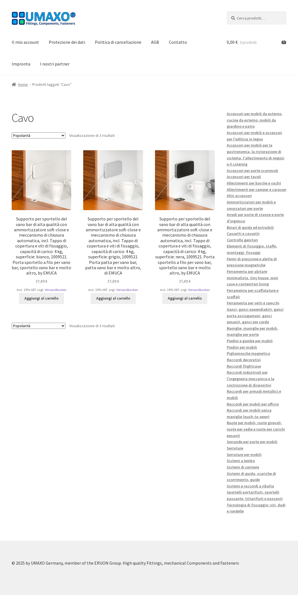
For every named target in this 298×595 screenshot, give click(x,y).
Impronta (21, 64)
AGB (155, 42)
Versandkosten (56, 290)
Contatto (178, 42)
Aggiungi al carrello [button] (41, 298)
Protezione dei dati (67, 42)
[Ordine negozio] (38, 135)
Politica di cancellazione (118, 42)
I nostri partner (55, 64)
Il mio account (25, 42)
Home (23, 84)
